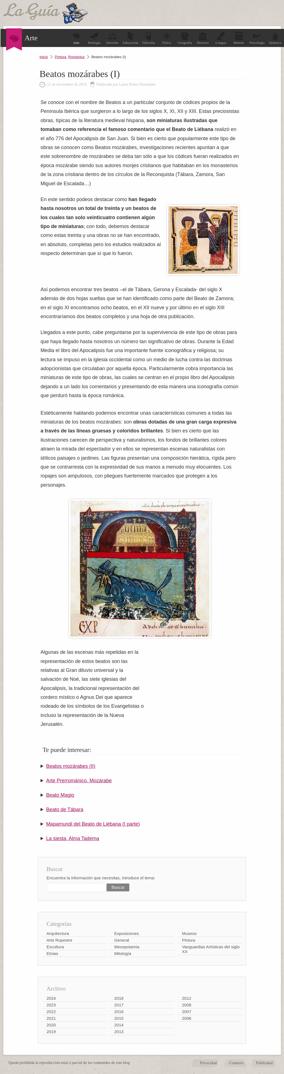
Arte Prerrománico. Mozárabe (79, 780)
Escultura (55, 946)
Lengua (221, 38)
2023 (51, 1005)
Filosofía (148, 38)
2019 (51, 1031)
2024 (51, 998)
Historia (203, 38)
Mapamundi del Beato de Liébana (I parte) (93, 824)
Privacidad (208, 1063)
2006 (186, 1018)
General (121, 940)
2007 (186, 1011)
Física (166, 38)
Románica (76, 57)
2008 (186, 1005)
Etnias (52, 953)
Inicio (43, 57)
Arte (76, 38)
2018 (119, 998)
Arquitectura (57, 933)
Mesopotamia (126, 946)
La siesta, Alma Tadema (72, 838)
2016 (119, 1011)
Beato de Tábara (64, 809)
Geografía (184, 38)
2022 (51, 1011)
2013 (119, 1031)
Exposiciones (126, 933)
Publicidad (264, 1063)
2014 (119, 1025)
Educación (130, 38)
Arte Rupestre (59, 940)
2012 (186, 998)
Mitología (122, 953)
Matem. (239, 38)
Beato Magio (60, 795)
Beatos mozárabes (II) (70, 766)
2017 (119, 1005)
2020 (51, 1025)
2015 (119, 1018)
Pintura (60, 57)
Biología (94, 38)
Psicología (257, 38)
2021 (51, 1018)
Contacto (236, 1063)
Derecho (112, 38)
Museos (189, 933)
